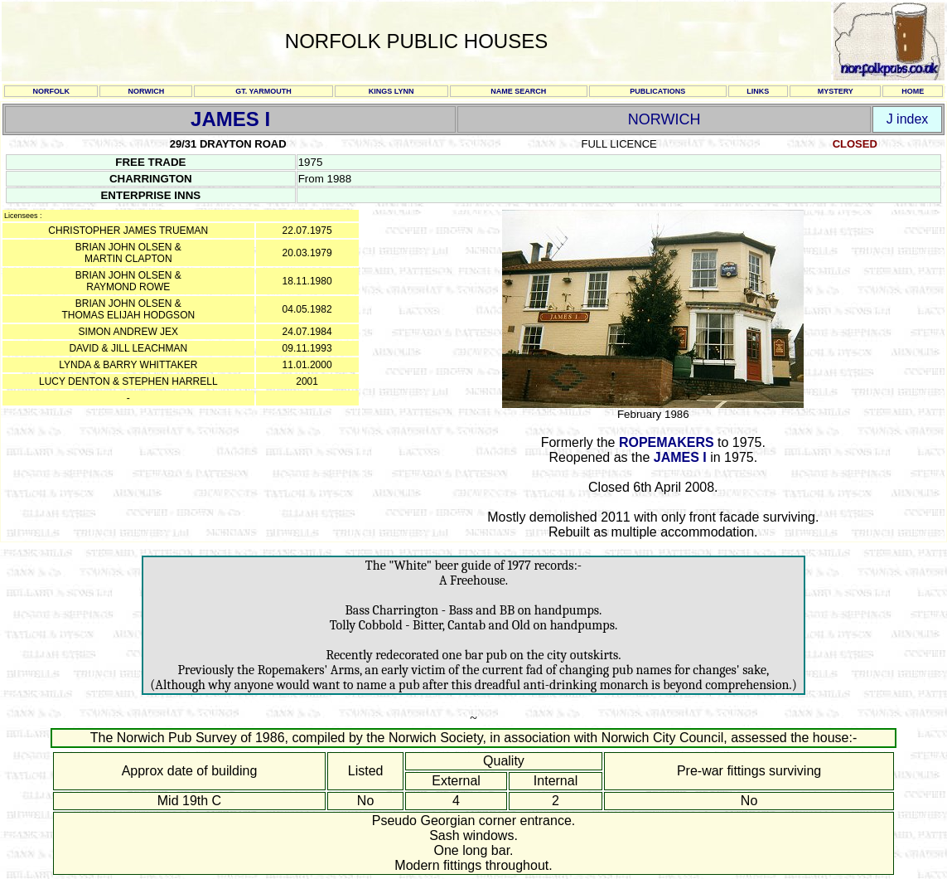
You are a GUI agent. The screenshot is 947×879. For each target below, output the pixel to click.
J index (908, 119)
